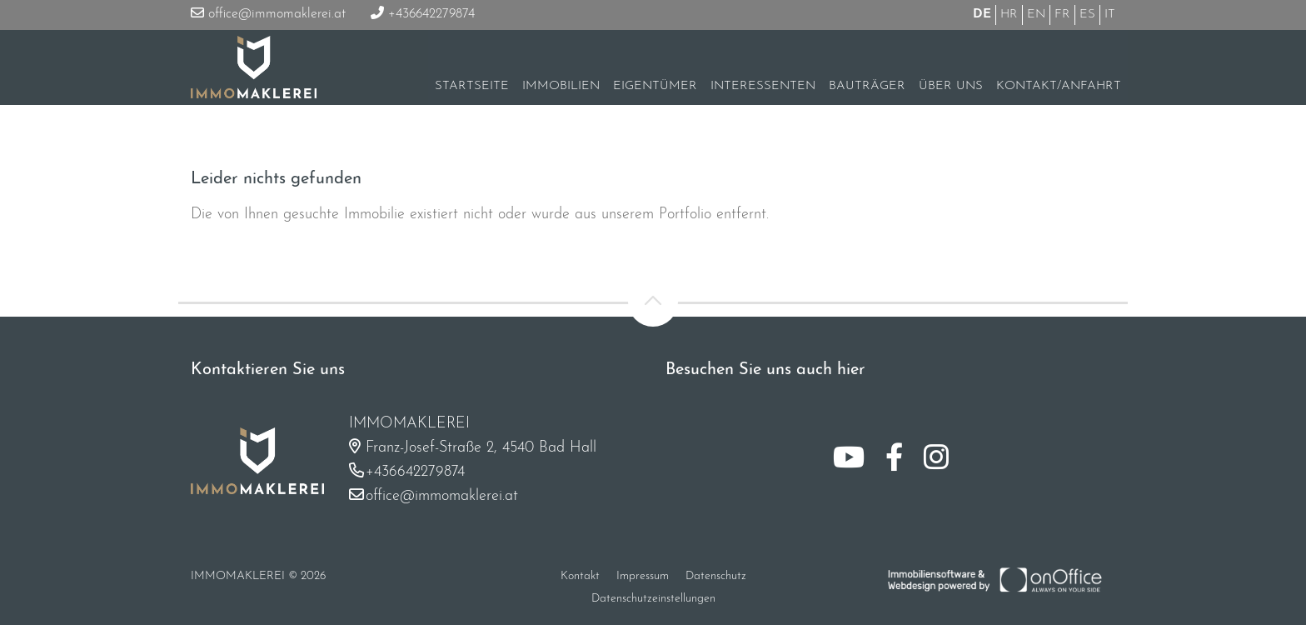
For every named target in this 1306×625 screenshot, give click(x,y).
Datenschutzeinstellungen (653, 598)
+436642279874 (423, 14)
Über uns (951, 86)
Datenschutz (715, 576)
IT (1109, 14)
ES (1087, 14)
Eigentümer (655, 86)
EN (1036, 14)
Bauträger (867, 86)
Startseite (472, 86)
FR (1062, 14)
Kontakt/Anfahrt (1058, 86)
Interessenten (762, 86)
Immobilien (561, 86)
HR (1009, 14)
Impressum (642, 576)
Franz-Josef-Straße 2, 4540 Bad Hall (481, 448)
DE (982, 14)
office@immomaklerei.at (268, 14)
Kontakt (580, 576)
